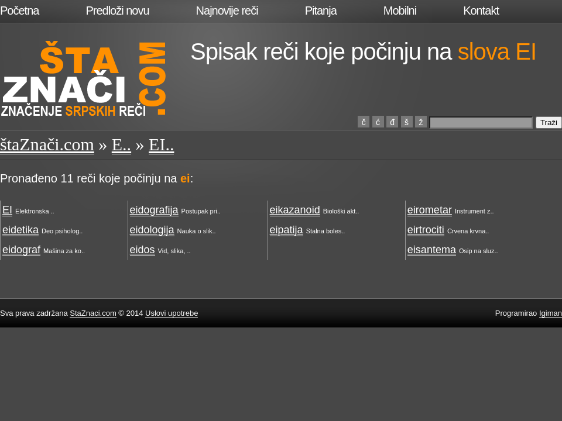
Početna (19, 10)
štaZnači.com (47, 144)
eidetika (20, 230)
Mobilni (399, 10)
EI (7, 210)
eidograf (21, 250)
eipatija (286, 230)
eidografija (154, 210)
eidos (142, 250)
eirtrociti (425, 230)
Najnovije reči (227, 10)
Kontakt (481, 10)
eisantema (431, 250)
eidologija (152, 230)
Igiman (550, 313)
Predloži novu (117, 10)
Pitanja (321, 10)
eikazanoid (295, 210)
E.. (121, 144)
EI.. (161, 144)
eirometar (429, 210)
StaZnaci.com (93, 313)
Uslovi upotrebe (171, 313)
